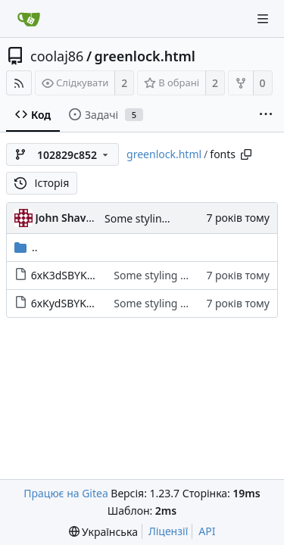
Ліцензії (168, 531)
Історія (41, 183)
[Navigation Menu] (262, 19)
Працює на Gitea (65, 493)
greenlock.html (145, 56)
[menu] (103, 532)
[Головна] (29, 19)
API (206, 531)
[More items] (266, 115)
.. (26, 247)
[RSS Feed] (19, 82)
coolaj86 (56, 56)
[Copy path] (246, 154)
